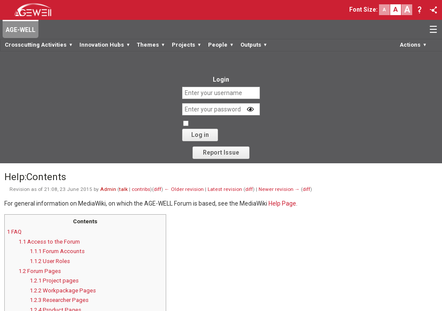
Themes (151, 44)
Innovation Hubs (104, 44)
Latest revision (225, 189)
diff (157, 189)
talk (123, 189)
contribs (141, 189)
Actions (413, 44)
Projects (187, 44)
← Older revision (184, 189)
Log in (200, 134)
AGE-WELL (20, 29)
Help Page (282, 203)
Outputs (254, 44)
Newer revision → (279, 189)
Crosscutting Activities (39, 44)
